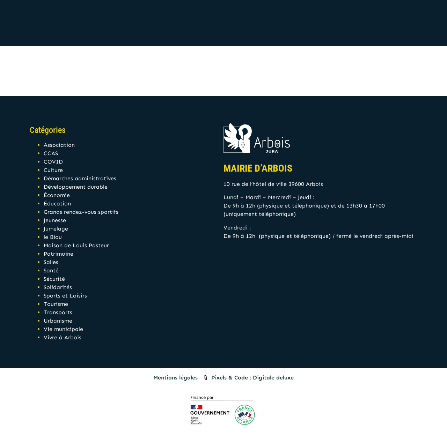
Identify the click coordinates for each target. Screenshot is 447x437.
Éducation (57, 203)
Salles (51, 262)
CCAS (51, 153)
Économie (57, 195)
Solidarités (58, 287)
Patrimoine (58, 253)
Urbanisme (58, 320)
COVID (53, 161)
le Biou (53, 237)
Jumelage (56, 228)
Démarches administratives (80, 178)
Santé (51, 270)
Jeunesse (55, 220)
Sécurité (54, 279)
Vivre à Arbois (62, 337)
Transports (58, 312)
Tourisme (56, 304)
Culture (53, 170)
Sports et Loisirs (65, 295)
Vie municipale (63, 329)
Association (59, 145)
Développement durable (76, 186)
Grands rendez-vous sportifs (81, 212)
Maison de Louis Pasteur (76, 245)
